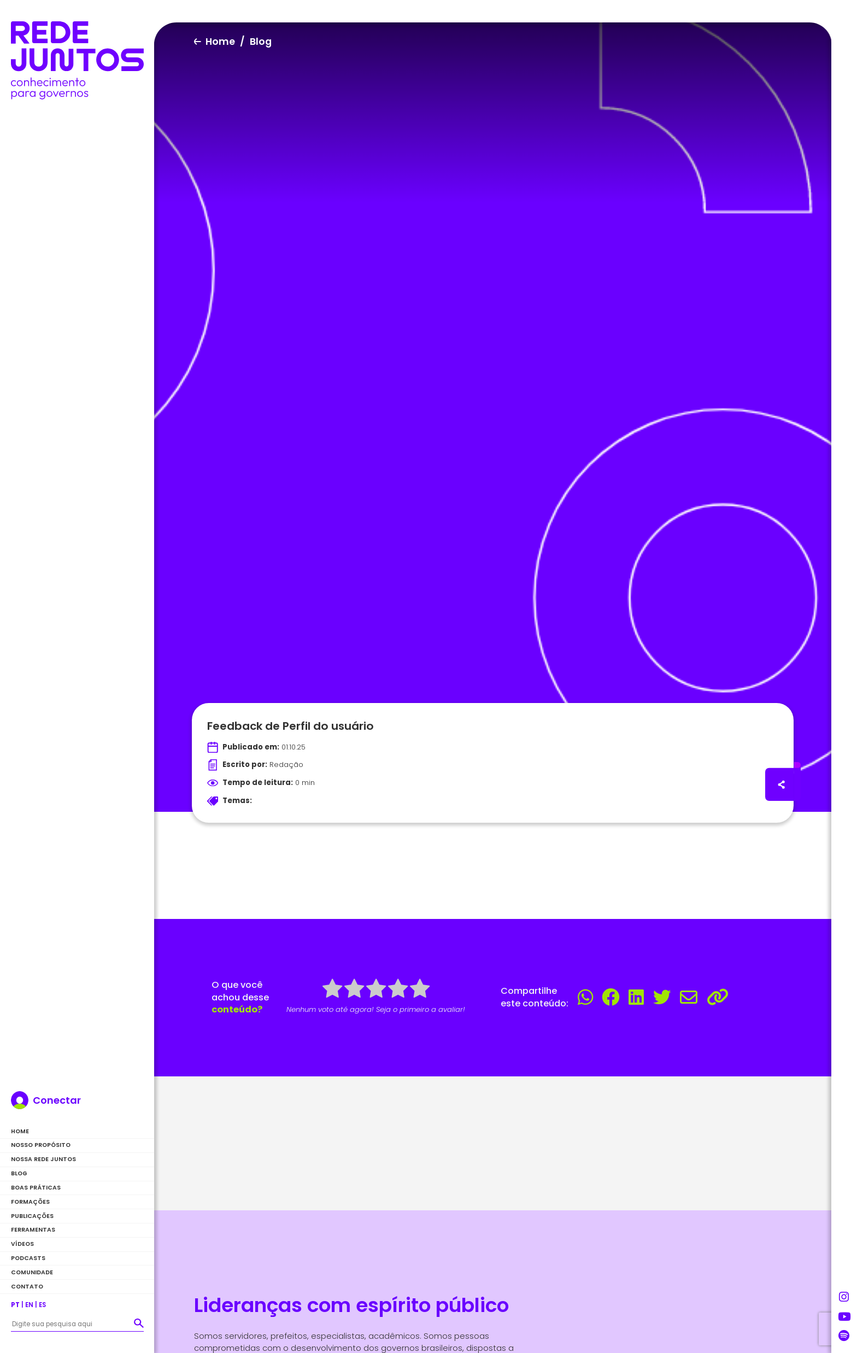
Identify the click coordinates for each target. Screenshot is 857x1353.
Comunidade (32, 1272)
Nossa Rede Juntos (43, 1159)
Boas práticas (36, 1188)
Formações (30, 1202)
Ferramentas (33, 1230)
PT (15, 1305)
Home (20, 1131)
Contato (27, 1286)
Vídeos (22, 1244)
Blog (19, 1173)
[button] (138, 1323)
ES (42, 1305)
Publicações (32, 1216)
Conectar (57, 1100)
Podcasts (28, 1258)
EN (29, 1305)
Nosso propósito (41, 1145)
